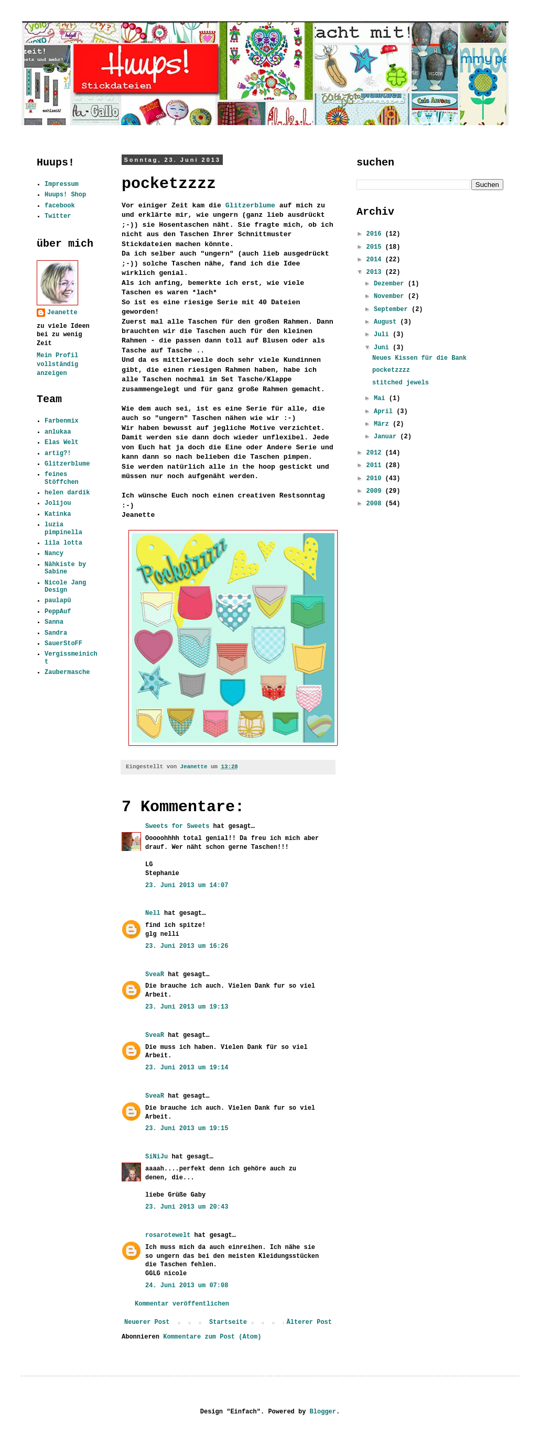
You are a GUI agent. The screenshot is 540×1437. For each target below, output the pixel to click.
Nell (152, 913)
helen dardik (67, 492)
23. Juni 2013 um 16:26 (186, 946)
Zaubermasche (67, 672)
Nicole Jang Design (65, 586)
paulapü (58, 600)
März (383, 424)
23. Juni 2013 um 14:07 (186, 885)
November (391, 296)
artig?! (58, 453)
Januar (387, 436)
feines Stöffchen (62, 478)
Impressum (62, 184)
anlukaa (58, 432)
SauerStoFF (63, 643)
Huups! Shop (65, 194)
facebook (60, 205)
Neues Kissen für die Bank (419, 358)
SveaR (154, 974)
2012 (375, 453)
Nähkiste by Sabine (65, 568)
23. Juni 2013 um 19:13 (186, 1007)
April (385, 411)
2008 (375, 503)
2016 (375, 234)
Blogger (323, 1412)
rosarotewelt (167, 1235)
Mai (381, 398)
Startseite (228, 1322)
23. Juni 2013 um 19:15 (186, 1128)
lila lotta (63, 543)
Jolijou (58, 503)
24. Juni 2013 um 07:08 (186, 1285)
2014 (375, 259)
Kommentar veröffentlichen (182, 1304)
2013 (375, 272)
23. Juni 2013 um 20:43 (186, 1207)
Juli (383, 334)
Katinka (58, 514)
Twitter (58, 216)
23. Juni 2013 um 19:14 (186, 1067)
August (387, 322)
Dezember (391, 284)
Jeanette (62, 312)
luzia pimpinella (63, 528)
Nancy (54, 553)
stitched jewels (400, 382)
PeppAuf (58, 611)
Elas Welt (62, 442)
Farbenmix (62, 421)
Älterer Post (309, 1322)
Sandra (56, 633)
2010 (375, 478)
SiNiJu (156, 1156)
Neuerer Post (146, 1322)
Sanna (54, 622)
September (393, 309)
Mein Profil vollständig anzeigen (57, 364)
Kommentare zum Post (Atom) (212, 1337)
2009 (375, 491)
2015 (375, 247)
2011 (375, 465)
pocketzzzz (391, 370)
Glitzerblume (250, 205)
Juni (383, 347)
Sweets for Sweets (177, 826)
